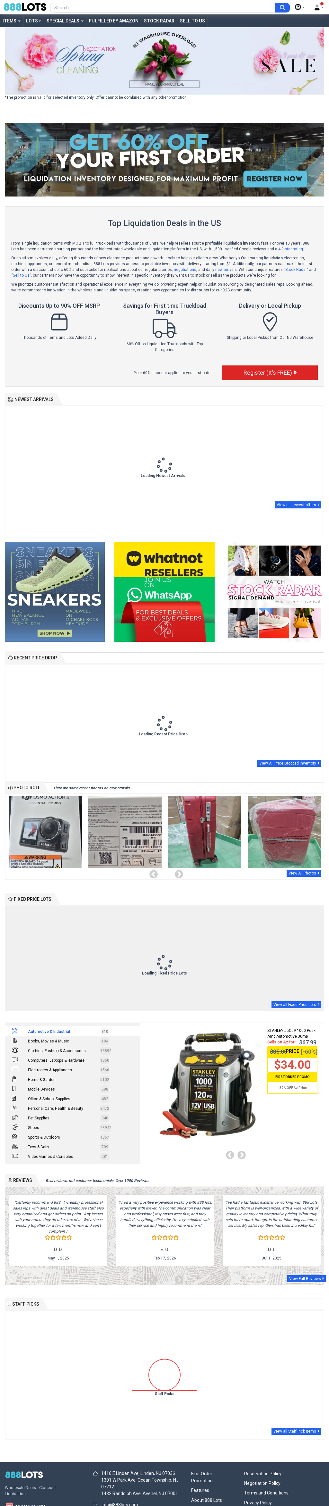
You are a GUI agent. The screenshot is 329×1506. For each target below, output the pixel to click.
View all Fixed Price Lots (296, 1004)
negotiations (185, 269)
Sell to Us (192, 20)
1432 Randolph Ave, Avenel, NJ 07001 (139, 1493)
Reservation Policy (262, 1473)
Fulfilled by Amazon (113, 20)
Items (12, 20)
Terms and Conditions (266, 1492)
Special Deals (65, 20)
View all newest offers (298, 505)
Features (200, 1490)
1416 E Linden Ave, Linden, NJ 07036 (138, 1473)
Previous (152, 873)
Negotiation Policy (262, 1483)
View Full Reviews (306, 1278)
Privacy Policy (258, 1502)
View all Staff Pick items (296, 1431)
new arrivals (226, 269)
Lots (33, 20)
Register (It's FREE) (270, 372)
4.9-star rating (290, 249)
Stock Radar (159, 20)
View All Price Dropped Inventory (289, 763)
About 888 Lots (206, 1500)
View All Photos (304, 873)
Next (177, 873)
